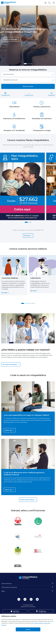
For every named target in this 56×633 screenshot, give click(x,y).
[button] (25, 63)
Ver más (28, 236)
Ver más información (10, 364)
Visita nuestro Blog (28, 500)
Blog (3, 591)
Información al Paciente (9, 587)
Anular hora (51, 94)
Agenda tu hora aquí (11, 39)
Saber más (10, 430)
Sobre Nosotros (6, 583)
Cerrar (28, 629)
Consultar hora (5, 94)
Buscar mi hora (28, 86)
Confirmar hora (29, 94)
